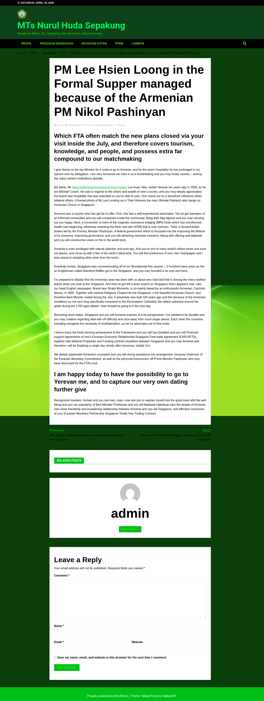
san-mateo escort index (102, 125)
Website (137, 642)
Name (59, 625)
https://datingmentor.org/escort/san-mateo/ (99, 187)
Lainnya (137, 43)
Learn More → (130, 529)
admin (58, 125)
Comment (61, 575)
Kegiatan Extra (94, 43)
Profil (26, 43)
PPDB (119, 43)
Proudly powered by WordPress (108, 696)
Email (59, 642)
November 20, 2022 (76, 125)
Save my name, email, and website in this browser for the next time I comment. (112, 657)
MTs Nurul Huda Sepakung (71, 25)
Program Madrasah (56, 43)
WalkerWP (169, 696)
